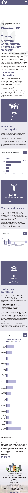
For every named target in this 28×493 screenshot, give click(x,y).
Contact (13, 488)
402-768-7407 (15, 484)
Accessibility (14, 490)
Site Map (20, 488)
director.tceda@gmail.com (14, 485)
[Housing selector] (14, 233)
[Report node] (9, 457)
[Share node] (2, 457)
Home (6, 488)
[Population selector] (14, 152)
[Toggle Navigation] (26, 2)
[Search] (5, 457)
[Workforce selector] (14, 335)
